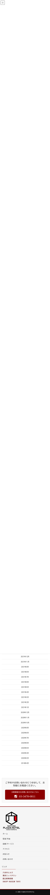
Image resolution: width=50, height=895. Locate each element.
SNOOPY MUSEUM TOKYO (11, 881)
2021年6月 (25, 682)
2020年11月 (25, 717)
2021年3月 (25, 697)
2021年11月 (25, 662)
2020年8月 (25, 733)
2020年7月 (25, 738)
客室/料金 (6, 839)
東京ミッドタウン (9, 875)
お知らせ (6, 854)
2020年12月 (25, 712)
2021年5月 (25, 687)
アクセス (6, 849)
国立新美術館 (8, 878)
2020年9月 (25, 728)
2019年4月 (25, 763)
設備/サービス (8, 844)
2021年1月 (25, 707)
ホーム (5, 834)
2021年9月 (25, 667)
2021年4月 (25, 692)
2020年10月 (25, 723)
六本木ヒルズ (8, 872)
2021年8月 (25, 672)
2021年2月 (25, 702)
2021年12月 (25, 656)
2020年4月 (25, 753)
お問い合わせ (8, 859)
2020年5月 (25, 748)
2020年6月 (25, 743)
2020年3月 (25, 758)
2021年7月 (25, 677)
